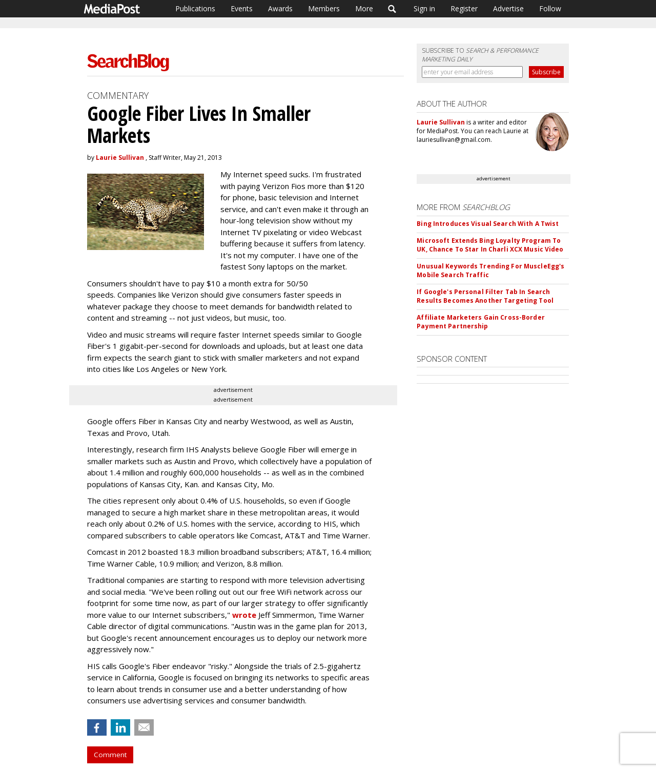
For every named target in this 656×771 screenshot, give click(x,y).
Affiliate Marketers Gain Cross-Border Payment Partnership (480, 321)
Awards (280, 8)
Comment (110, 754)
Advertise (508, 8)
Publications (195, 8)
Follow (550, 8)
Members (324, 8)
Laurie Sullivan (120, 157)
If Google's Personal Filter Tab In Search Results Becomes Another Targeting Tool (485, 296)
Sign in (424, 8)
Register (464, 8)
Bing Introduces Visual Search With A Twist (488, 223)
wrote (244, 615)
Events (242, 8)
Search (392, 8)
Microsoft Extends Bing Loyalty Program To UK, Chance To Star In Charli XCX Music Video (490, 245)
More (364, 8)
